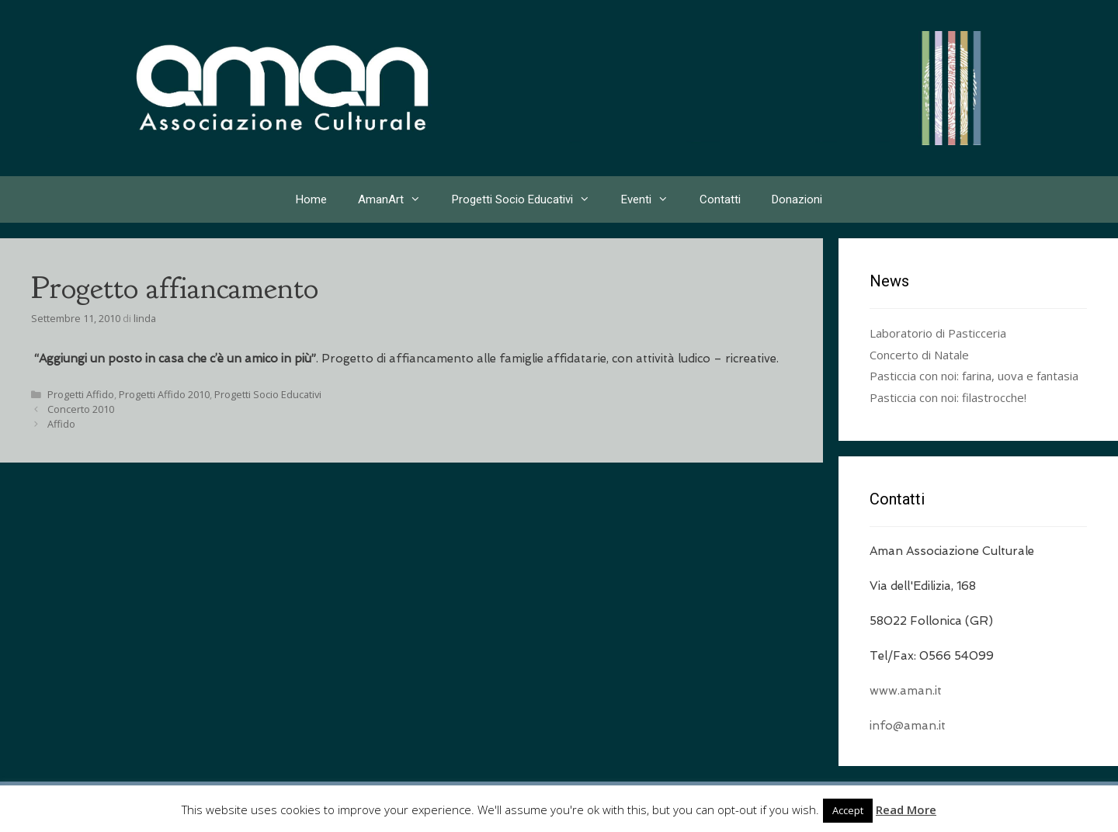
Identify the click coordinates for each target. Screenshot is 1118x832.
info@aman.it (908, 726)
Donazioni (797, 199)
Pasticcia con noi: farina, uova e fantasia (974, 375)
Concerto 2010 (80, 409)
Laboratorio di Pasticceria (938, 333)
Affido (61, 424)
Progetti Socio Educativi (529, 199)
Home (311, 199)
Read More (906, 809)
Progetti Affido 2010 (164, 394)
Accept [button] (847, 810)
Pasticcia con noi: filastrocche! (948, 397)
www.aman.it (906, 691)
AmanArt (397, 199)
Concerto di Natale (919, 354)
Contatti (720, 199)
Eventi (652, 199)
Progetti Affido (80, 394)
